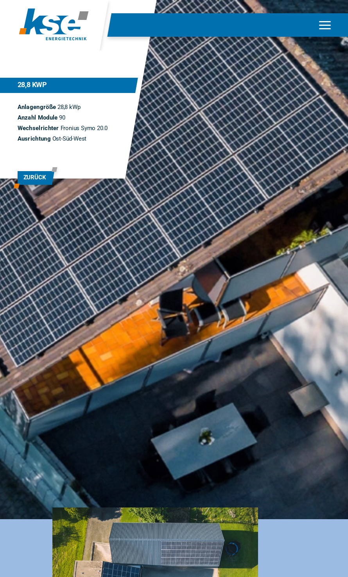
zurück (34, 177)
